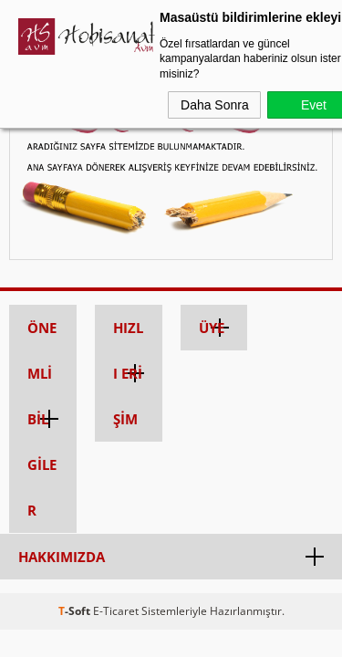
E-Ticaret (116, 611)
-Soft (75, 611)
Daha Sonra (215, 105)
